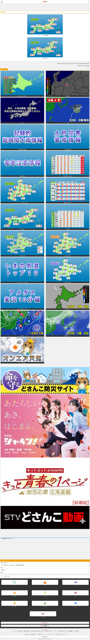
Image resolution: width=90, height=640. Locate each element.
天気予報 (3, 569)
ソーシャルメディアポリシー (49, 634)
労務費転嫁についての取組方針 (73, 631)
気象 (2, 572)
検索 (88, 1)
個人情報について (34, 634)
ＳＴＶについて (45, 629)
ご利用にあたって (27, 634)
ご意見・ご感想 (57, 634)
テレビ (14, 585)
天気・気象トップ (4, 562)
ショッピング (75, 606)
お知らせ (50, 631)
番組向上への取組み (30, 631)
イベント (75, 596)
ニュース (75, 585)
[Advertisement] (45, 7)
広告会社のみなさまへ (62, 631)
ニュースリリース (14, 631)
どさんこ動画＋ (43, 617)
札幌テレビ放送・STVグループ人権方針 (41, 631)
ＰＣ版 (45, 636)
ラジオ (45, 585)
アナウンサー (45, 596)
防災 (2, 567)
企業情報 (24, 631)
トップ (1, 576)
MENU (1, 1)
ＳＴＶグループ (55, 631)
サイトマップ (63, 634)
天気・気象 (4, 576)
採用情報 (19, 631)
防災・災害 (14, 596)
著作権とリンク (40, 634)
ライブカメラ (45, 606)
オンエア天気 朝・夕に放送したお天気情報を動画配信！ (13, 565)
